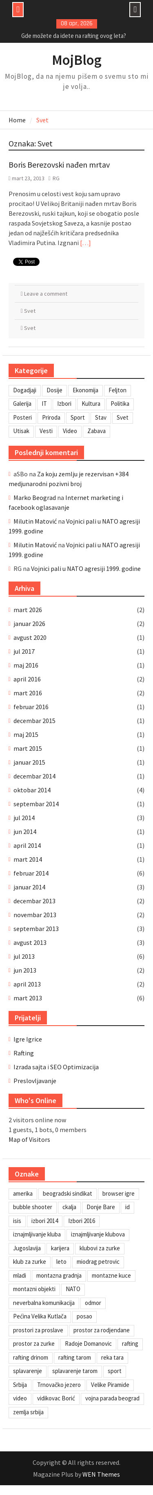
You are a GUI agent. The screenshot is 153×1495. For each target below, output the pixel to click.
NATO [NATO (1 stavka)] (73, 1289)
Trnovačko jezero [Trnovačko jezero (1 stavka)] (59, 1385)
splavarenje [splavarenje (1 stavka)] (27, 1371)
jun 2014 (24, 831)
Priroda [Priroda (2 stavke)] (51, 417)
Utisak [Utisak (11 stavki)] (21, 431)
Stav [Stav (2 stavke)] (100, 417)
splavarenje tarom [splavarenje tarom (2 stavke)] (75, 1371)
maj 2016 (25, 665)
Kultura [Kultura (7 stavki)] (91, 403)
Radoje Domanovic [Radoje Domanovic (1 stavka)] (88, 1343)
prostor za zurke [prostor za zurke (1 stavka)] (34, 1343)
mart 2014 (27, 859)
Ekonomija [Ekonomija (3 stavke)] (85, 390)
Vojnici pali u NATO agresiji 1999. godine (86, 568)
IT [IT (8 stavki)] (44, 403)
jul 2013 (24, 956)
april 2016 (27, 679)
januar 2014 (29, 887)
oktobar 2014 (32, 790)
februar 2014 (31, 873)
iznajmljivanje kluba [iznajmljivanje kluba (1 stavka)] (37, 1234)
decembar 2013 (34, 901)
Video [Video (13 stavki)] (70, 431)
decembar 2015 (34, 721)
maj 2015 (25, 734)
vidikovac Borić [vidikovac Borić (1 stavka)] (56, 1398)
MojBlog (77, 60)
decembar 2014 (34, 776)
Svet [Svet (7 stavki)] (123, 417)
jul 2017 (24, 651)
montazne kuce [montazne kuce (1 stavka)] (111, 1275)
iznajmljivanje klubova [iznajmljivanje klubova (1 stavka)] (98, 1234)
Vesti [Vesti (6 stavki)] (46, 431)
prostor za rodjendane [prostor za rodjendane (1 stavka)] (101, 1330)
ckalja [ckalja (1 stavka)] (69, 1207)
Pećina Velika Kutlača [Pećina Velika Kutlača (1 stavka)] (40, 1316)
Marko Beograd (34, 497)
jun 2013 (24, 970)
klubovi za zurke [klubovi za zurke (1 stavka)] (100, 1248)
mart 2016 (27, 693)
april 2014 (27, 845)
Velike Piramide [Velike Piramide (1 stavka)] (110, 1385)
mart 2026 (27, 610)
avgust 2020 (30, 637)
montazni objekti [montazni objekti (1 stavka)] (34, 1289)
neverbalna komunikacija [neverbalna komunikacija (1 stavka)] (44, 1303)
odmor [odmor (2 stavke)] (93, 1303)
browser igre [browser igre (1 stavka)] (118, 1193)
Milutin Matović (35, 521)
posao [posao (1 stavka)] (84, 1316)
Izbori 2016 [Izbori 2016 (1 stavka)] (81, 1221)
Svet (29, 310)
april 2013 (27, 984)
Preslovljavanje (34, 1081)
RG (56, 178)
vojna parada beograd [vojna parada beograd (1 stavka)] (112, 1398)
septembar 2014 (36, 804)
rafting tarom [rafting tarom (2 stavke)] (74, 1357)
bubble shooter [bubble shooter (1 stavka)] (32, 1207)
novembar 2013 (34, 915)
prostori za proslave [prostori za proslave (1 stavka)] (38, 1330)
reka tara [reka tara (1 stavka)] (112, 1357)
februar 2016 (31, 707)
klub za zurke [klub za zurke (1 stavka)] (29, 1261)
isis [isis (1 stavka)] (17, 1221)
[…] (85, 243)
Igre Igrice (27, 1039)
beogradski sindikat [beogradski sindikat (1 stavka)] (67, 1193)
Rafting (23, 1053)
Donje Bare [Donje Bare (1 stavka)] (100, 1207)
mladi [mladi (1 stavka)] (19, 1275)
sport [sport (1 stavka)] (115, 1371)
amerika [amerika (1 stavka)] (23, 1193)
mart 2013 (27, 998)
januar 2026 (29, 623)
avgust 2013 (30, 942)
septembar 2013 (36, 928)
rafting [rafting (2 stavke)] (130, 1343)
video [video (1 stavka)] (20, 1398)
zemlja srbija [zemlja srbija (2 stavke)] (28, 1412)
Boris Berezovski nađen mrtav (59, 164)
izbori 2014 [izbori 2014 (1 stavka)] (44, 1221)
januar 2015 (29, 762)
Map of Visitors (29, 1139)
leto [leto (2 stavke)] (61, 1261)
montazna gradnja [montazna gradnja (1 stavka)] (59, 1275)
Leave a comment (45, 293)
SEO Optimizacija (74, 1067)
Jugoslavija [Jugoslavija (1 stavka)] (27, 1248)
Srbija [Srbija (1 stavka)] (20, 1385)
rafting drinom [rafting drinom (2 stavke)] (30, 1357)
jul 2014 (24, 818)
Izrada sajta (29, 1067)
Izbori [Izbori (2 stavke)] (64, 403)
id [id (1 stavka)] (127, 1207)
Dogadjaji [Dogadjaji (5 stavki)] (24, 390)
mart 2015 (27, 748)
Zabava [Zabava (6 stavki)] (96, 431)
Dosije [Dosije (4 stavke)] (54, 390)
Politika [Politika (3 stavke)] (120, 403)
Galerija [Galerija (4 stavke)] (22, 403)
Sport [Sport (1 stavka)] (78, 417)
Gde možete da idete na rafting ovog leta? (73, 36)
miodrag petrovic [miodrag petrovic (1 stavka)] (98, 1261)
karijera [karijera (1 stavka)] (60, 1248)
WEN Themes (101, 1474)
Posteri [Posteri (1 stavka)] (22, 417)
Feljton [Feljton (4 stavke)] (117, 390)
